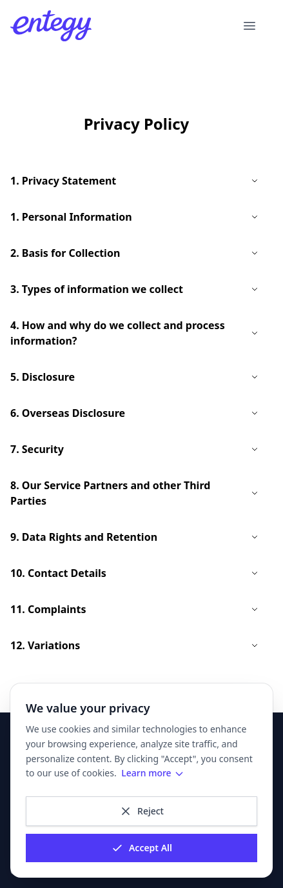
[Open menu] (249, 26)
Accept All (141, 848)
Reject (141, 811)
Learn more (152, 773)
